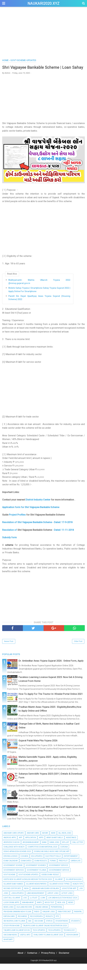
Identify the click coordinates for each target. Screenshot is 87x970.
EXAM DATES (26, 867)
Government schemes (36, 872)
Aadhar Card (33, 839)
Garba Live (76, 867)
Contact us (31, 959)
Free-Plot (63, 867)
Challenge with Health (14, 853)
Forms (53, 867)
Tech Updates (39, 936)
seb (29, 927)
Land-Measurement (35, 899)
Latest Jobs (52, 899)
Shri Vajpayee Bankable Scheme (34, 528)
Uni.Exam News (10, 941)
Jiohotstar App (69, 895)
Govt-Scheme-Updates (28, 881)
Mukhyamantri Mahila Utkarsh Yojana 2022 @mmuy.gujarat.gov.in (39, 288)
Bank (44, 848)
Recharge (22, 923)
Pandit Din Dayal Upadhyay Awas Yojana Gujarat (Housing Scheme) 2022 (39, 304)
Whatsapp (8, 946)
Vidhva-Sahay (72, 941)
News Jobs (8, 913)
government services (14, 876)
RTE (57, 923)
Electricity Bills (53, 862)
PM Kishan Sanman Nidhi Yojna (17, 918)
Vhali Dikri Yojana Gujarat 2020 (48, 941)
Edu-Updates (36, 862)
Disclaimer (66, 959)
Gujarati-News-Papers (36, 890)
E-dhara (24, 862)
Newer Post (8, 648)
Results (49, 923)
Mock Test (49, 909)
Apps (41, 844)
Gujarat (59, 886)
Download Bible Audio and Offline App (51, 858)
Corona (64, 853)
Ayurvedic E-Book (12, 848)
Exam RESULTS (40, 867)
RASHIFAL (78, 918)
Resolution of (9, 528)
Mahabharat (28, 909)
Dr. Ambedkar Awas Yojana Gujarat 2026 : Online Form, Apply (51, 667)
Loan (42, 904)
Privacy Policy (49, 959)
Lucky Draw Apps (11, 909)
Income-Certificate (12, 895)
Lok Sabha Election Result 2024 (62, 904)
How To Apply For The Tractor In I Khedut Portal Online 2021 (51, 700)
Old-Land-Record (24, 913)
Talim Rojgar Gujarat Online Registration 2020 (45, 932)
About (18, 959)
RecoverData (36, 923)
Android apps (10, 844)
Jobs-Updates (17, 899)
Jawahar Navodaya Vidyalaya (45, 895)
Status (49, 927)
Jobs (6, 899)
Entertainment (71, 862)
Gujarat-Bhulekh (74, 886)
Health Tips (78, 890)
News (70, 909)
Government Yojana (36, 876)
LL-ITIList (33, 904)
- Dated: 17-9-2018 (62, 528)
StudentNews (61, 927)
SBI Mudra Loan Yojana (14, 927)
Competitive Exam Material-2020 (42, 853)
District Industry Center (38, 506)
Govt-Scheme (9, 881)
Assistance (71, 844)
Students (75, 927)
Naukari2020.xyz (43, 3)
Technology (69, 936)
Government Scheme (13, 872)
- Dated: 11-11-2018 (63, 536)
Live (25, 904)
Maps (39, 909)
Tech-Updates (54, 936)
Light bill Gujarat (12, 904)
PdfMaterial (56, 913)
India (26, 895)
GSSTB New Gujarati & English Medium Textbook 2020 (28, 886)
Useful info (25, 941)
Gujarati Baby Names (13, 890)
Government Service (58, 872)
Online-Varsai (41, 913)
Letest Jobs (66, 899)
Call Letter (77, 848)
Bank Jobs (54, 848)
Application (30, 844)
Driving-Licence (11, 862)
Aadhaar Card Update (14, 839)
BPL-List (65, 848)
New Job (61, 909)
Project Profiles (17, 521)
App (20, 844)
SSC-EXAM (38, 927)
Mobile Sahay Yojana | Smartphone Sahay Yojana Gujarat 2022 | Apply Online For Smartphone (39, 296)
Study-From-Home (12, 932)
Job (81, 895)
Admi (53, 839)
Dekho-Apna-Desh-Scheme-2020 (17, 858)
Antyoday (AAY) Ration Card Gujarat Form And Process (48, 797)
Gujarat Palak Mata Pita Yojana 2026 (38, 746)
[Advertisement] (43, 33)
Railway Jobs (49, 918)
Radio (36, 918)
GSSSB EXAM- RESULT (50, 881)
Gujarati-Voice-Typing (59, 890)
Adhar (45, 839)
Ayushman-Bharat (31, 848)
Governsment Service (59, 876)
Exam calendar (11, 867)
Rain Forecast (64, 918)
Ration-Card (9, 923)
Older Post (78, 648)
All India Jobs (64, 839)
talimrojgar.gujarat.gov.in (17, 936)
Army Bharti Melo (54, 844)
